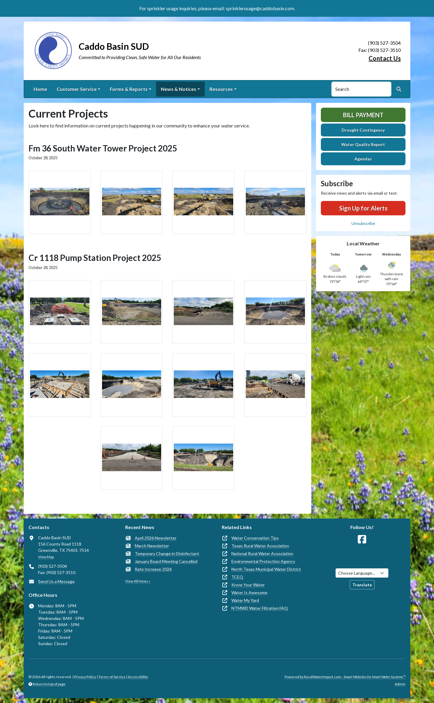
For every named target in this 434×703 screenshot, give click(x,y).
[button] (60, 202)
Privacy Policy (85, 677)
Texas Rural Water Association (260, 545)
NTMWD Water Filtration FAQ (259, 608)
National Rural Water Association (262, 553)
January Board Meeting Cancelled (166, 561)
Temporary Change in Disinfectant (167, 553)
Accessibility (138, 677)
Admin (400, 684)
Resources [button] (221, 89)
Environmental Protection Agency (263, 561)
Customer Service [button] (77, 89)
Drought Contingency (363, 130)
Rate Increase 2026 (153, 569)
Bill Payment (363, 114)
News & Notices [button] (178, 89)
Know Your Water (248, 584)
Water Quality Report (363, 144)
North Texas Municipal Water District (266, 569)
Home (40, 89)
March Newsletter (152, 545)
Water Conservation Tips (255, 537)
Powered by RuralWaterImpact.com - (345, 677)
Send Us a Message (56, 581)
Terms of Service (111, 677)
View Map (46, 557)
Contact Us (385, 58)
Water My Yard (245, 600)
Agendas (363, 158)
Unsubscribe (363, 223)
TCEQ (237, 576)
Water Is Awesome (249, 592)
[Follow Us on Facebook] (362, 539)
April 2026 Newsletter (155, 537)
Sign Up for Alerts (363, 208)
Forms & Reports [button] (129, 89)
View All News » (137, 581)
